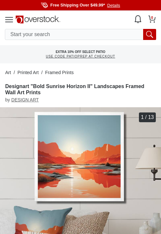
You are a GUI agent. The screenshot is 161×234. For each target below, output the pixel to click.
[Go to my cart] (152, 19)
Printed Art (28, 72)
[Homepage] (38, 19)
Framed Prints (59, 72)
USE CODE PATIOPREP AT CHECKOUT (80, 56)
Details (113, 5)
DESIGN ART (25, 99)
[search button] (149, 34)
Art (8, 72)
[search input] (80, 34)
